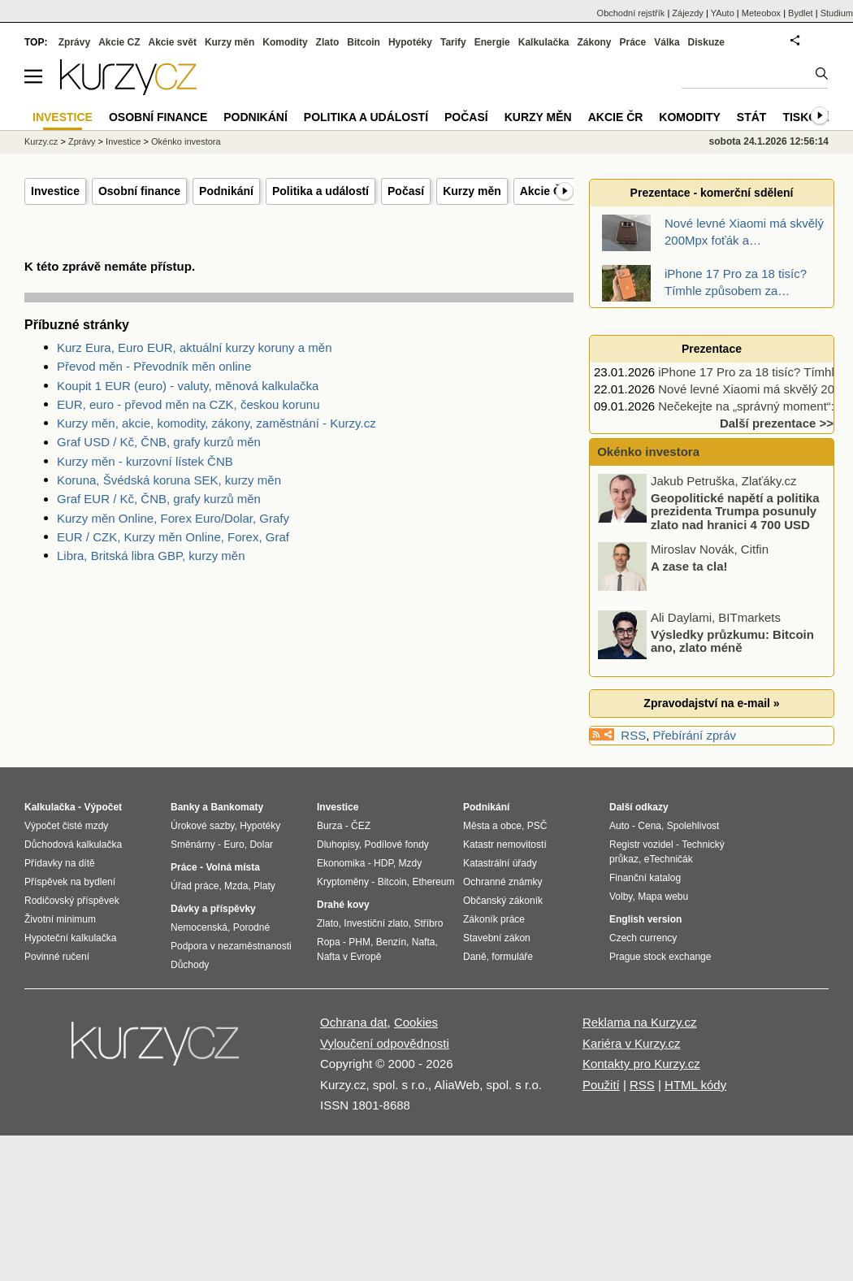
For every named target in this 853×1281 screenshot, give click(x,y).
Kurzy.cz (41, 141)
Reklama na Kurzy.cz (639, 1022)
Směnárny (193, 844)
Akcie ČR (544, 191)
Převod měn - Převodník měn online (154, 366)
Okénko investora (646, 451)
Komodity (284, 42)
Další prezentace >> (777, 423)
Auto (619, 826)
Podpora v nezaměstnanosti (231, 946)
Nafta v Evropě (349, 956)
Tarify (453, 42)
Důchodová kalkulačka (73, 844)
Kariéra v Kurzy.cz (631, 1043)
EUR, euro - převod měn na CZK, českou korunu (188, 404)
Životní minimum (60, 919)
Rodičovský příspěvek (71, 900)
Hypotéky (410, 42)
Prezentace (712, 348)
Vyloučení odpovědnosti (384, 1043)
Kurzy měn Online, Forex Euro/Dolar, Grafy (173, 518)
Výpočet (103, 807)
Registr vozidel (641, 844)
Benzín (391, 942)
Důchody (190, 965)
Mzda (236, 886)
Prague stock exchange (660, 956)
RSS (633, 735)
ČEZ (360, 826)
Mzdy (410, 863)
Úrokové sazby (202, 826)
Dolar (261, 844)
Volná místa (232, 867)
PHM (359, 942)
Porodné (251, 927)
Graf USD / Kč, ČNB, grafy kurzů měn (159, 442)
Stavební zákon (496, 938)
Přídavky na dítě (59, 863)
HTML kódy (695, 1085)
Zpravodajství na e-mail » (711, 703)
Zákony (594, 42)
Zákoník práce (494, 919)
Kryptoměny (343, 882)
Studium (837, 13)
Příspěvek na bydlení (69, 882)
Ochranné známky (502, 882)
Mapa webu (663, 896)
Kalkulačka (543, 42)
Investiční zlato (376, 923)
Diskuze (706, 42)
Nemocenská (199, 927)
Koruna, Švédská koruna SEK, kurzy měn (169, 480)
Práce (633, 42)
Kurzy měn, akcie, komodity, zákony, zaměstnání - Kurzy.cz (216, 423)
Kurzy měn (472, 191)
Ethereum (433, 882)
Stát (752, 117)
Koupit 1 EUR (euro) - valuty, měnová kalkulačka (187, 386)
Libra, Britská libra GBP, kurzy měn (151, 555)
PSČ (537, 826)
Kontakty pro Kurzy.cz (641, 1063)
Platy (264, 886)
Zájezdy (688, 13)
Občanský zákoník (503, 900)
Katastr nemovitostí (505, 844)
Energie (492, 42)
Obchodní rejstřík (631, 13)
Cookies (416, 1022)
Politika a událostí (320, 191)
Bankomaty (236, 807)
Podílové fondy (396, 844)
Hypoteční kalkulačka (70, 938)
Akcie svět (173, 42)
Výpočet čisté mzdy (66, 826)
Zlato (328, 42)
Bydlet (800, 13)
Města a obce (492, 826)
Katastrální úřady (500, 863)
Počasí (406, 191)
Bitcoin (363, 42)
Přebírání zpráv (695, 735)
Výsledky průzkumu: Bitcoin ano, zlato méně (732, 640)
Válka (666, 42)
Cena (649, 826)
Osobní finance (139, 191)
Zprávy (74, 42)
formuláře (512, 956)
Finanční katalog (645, 878)
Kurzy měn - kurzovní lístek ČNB (145, 461)
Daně (475, 956)
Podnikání (226, 191)
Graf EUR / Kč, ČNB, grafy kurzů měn (159, 499)
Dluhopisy (338, 844)
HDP (383, 863)
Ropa (328, 942)
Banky (185, 807)
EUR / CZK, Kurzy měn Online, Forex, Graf (173, 537)
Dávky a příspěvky (213, 908)
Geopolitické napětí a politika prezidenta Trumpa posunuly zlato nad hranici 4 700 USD (735, 510)
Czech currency (643, 938)
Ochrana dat (354, 1022)
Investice (55, 191)
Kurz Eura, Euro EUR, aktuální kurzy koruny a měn (194, 347)
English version (645, 919)
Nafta (423, 942)
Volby (620, 896)
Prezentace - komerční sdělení (712, 192)
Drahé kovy (343, 904)
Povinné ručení (56, 956)
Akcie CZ (119, 42)
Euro (233, 844)
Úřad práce (195, 886)
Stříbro (428, 923)
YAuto (722, 13)
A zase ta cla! (689, 565)
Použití (601, 1085)
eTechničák (668, 859)
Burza (329, 826)
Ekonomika (341, 863)
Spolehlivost (693, 826)
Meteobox (761, 13)
